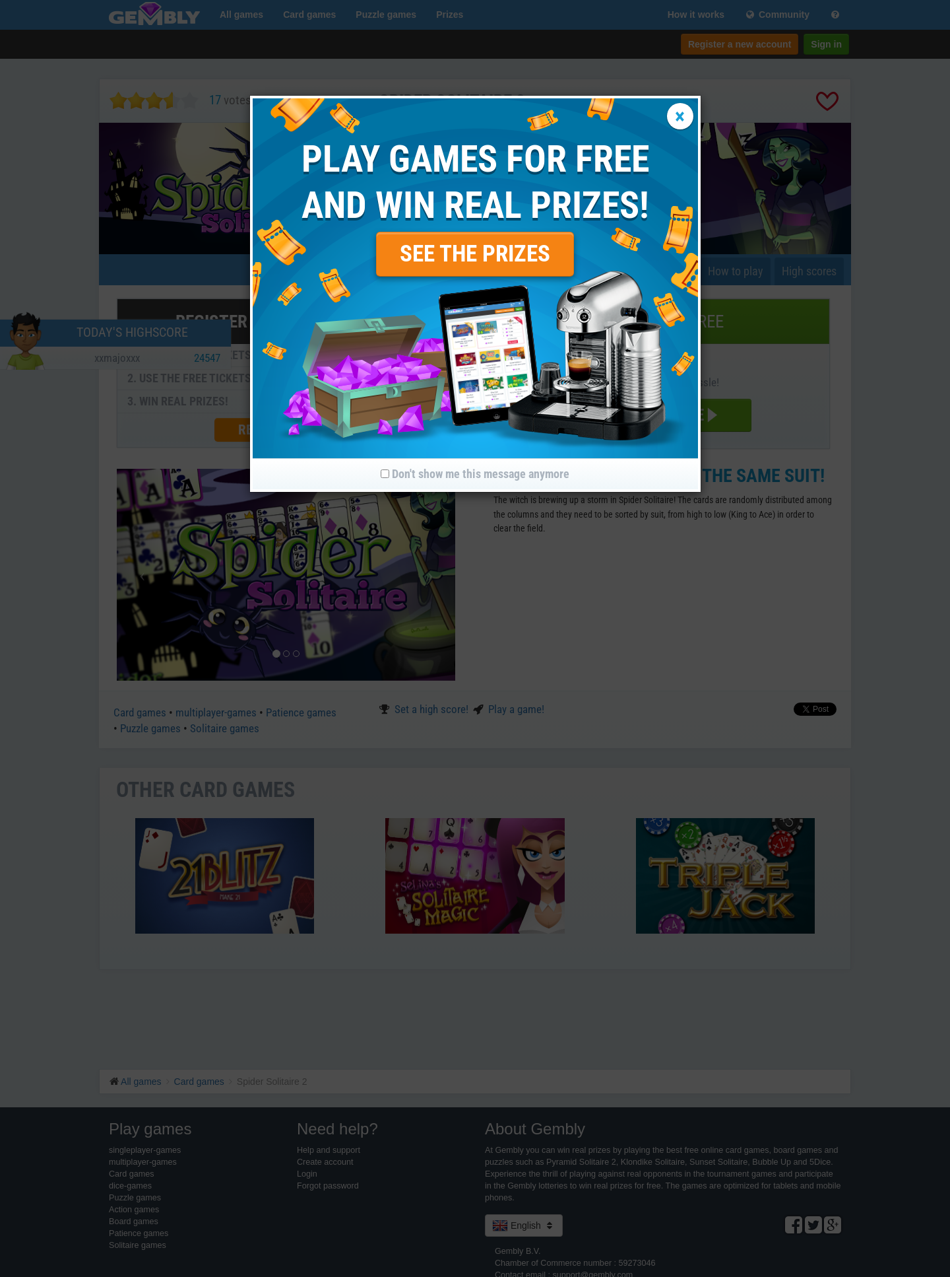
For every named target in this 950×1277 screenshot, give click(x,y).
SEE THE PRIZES (475, 253)
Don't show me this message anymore (475, 474)
